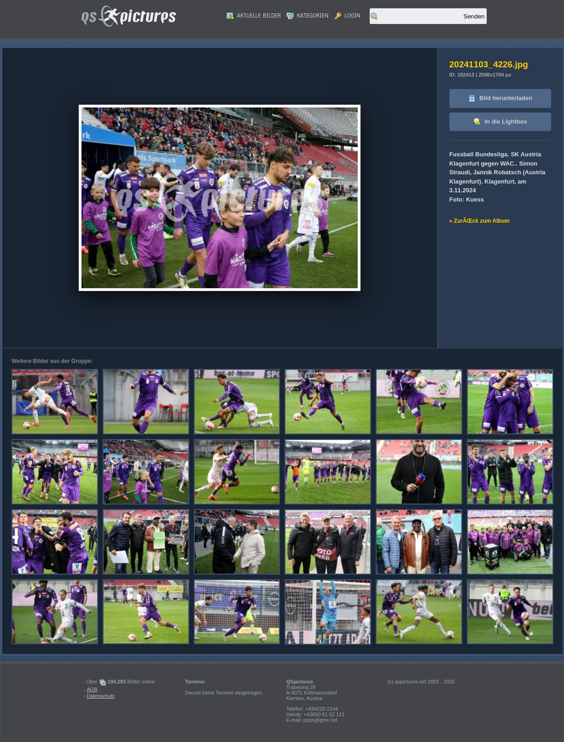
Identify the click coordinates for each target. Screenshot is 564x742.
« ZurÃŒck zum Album (479, 221)
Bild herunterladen (500, 98)
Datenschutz (101, 696)
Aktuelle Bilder (254, 16)
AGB (92, 689)
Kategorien (307, 16)
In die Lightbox (500, 122)
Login (347, 16)
